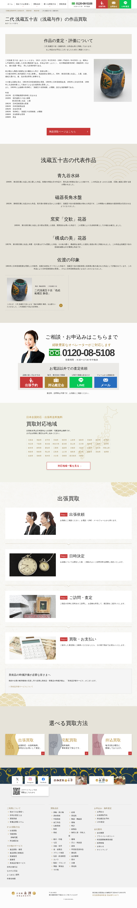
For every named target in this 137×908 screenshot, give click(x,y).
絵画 (73, 814)
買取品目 (36, 4)
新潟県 (64, 445)
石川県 (81, 445)
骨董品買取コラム (17, 824)
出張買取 (13, 832)
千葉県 (39, 445)
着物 (73, 824)
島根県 (39, 453)
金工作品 (56, 824)
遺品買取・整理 (16, 851)
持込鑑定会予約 (103, 820)
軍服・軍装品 (58, 868)
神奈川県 (55, 445)
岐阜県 (30, 449)
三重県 (55, 449)
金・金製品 (57, 851)
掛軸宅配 (14, 839)
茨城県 (89, 441)
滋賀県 (64, 449)
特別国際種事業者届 (105, 841)
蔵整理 (12, 861)
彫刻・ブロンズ (59, 865)
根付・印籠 (57, 841)
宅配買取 (13, 836)
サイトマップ (102, 852)
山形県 (72, 441)
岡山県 (47, 453)
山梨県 (98, 445)
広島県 (55, 453)
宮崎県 (64, 456)
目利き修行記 (12, 869)
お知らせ (100, 848)
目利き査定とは (16, 817)
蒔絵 (55, 834)
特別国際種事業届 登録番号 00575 (105, 897)
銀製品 (74, 831)
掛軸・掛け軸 (58, 814)
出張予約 (102, 6)
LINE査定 (125, 6)
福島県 (81, 441)
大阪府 (81, 449)
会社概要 (100, 835)
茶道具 (74, 817)
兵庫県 (89, 449)
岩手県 (47, 441)
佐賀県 (30, 456)
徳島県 (72, 453)
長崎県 (39, 456)
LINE (81, 386)
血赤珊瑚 (74, 858)
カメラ (56, 861)
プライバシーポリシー (105, 838)
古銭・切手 (57, 848)
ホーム (10, 4)
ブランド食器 (58, 854)
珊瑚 (73, 841)
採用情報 (100, 845)
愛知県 (47, 449)
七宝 (55, 844)
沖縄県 (81, 456)
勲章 (55, 831)
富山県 (72, 445)
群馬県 (106, 441)
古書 (73, 865)
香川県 (81, 453)
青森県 (39, 441)
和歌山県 (106, 449)
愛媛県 (89, 453)
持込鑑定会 (56, 386)
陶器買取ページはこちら (64, 132)
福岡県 (106, 453)
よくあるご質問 (13, 876)
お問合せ (113, 6)
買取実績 (62, 4)
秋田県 (64, 441)
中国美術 (56, 821)
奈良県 (98, 449)
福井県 (89, 445)
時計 (73, 827)
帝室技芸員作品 (77, 851)
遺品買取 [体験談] (17, 855)
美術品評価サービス (18, 865)
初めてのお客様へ (23, 4)
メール (106, 386)
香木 (73, 861)
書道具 (74, 854)
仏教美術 (56, 827)
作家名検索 (11, 880)
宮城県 (55, 441)
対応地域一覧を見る (68, 467)
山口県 (64, 453)
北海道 (30, 441)
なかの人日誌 (12, 872)
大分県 (55, 456)
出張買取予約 (102, 817)
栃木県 (98, 441)
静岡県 (39, 449)
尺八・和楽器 (76, 844)
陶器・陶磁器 (76, 821)
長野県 (106, 445)
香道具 (74, 868)
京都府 (72, 449)
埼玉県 (30, 445)
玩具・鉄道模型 (59, 858)
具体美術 (56, 817)
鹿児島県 (72, 456)
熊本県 (47, 456)
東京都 (47, 445)
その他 (56, 871)
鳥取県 (30, 453)
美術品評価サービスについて (21, 688)
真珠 (73, 848)
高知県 (98, 453)
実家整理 (13, 858)
